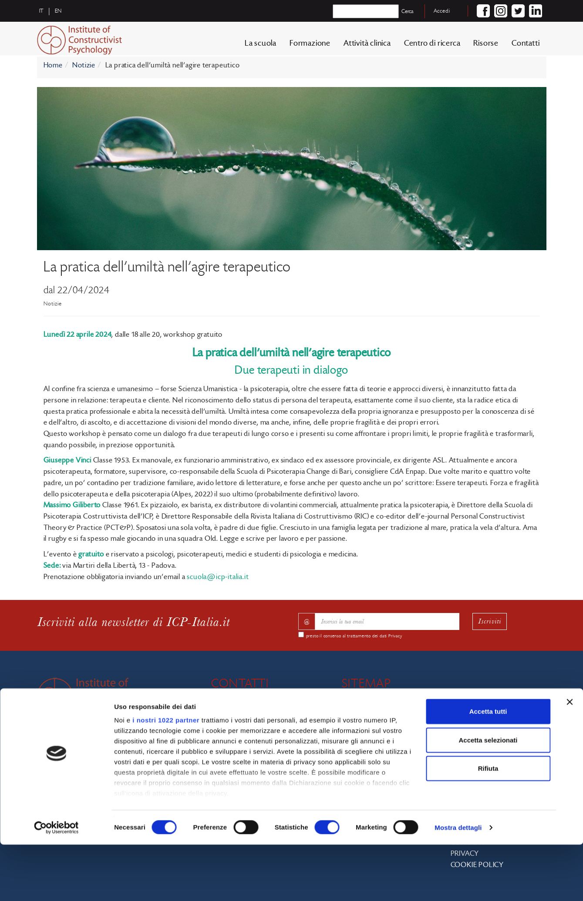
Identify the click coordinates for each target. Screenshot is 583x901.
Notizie (83, 65)
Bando (478, 730)
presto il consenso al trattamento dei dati (354, 636)
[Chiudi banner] (569, 759)
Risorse (486, 45)
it (41, 10)
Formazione (310, 45)
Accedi (442, 10)
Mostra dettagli (458, 884)
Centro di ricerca (432, 45)
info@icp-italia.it (259, 724)
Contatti (525, 45)
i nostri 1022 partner (165, 776)
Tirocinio (482, 741)
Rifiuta (488, 825)
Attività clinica (367, 45)
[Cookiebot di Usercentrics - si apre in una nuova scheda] (56, 884)
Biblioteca (483, 719)
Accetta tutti (488, 768)
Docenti (378, 741)
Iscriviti (490, 621)
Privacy (395, 636)
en (58, 10)
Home (53, 65)
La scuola (260, 45)
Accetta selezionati (487, 796)
